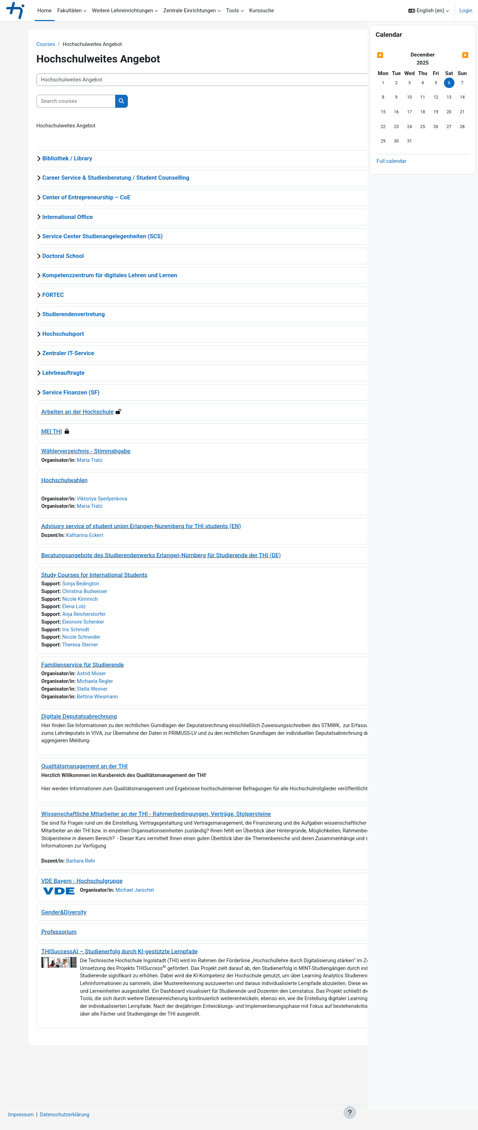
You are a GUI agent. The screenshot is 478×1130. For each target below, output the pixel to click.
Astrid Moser (82, 679)
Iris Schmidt (65, 634)
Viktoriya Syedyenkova (93, 500)
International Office (56, 217)
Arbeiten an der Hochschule (66, 413)
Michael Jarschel (125, 915)
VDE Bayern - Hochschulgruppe (70, 905)
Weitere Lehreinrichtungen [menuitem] (122, 10)
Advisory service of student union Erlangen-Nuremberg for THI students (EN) (130, 528)
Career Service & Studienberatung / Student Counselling (104, 178)
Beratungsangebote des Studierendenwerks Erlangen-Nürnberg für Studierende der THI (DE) (149, 557)
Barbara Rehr (70, 886)
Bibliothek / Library (56, 159)
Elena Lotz (64, 610)
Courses (34, 44)
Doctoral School (51, 256)
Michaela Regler (85, 687)
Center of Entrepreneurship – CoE (75, 198)
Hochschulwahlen (53, 481)
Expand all (342, 145)
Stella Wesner (83, 695)
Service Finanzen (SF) (59, 393)
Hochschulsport (52, 334)
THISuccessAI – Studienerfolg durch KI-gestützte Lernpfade (108, 976)
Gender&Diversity (52, 937)
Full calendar (391, 180)
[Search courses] (64, 101)
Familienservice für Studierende (71, 669)
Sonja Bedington (71, 586)
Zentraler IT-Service (57, 354)
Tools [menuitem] (232, 10)
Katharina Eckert (74, 537)
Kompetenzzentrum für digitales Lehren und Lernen (98, 276)
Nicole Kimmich (70, 602)
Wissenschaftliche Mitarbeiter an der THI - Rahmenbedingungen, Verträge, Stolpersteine (145, 829)
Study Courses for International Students (83, 577)
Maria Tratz (80, 461)
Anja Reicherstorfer (74, 618)
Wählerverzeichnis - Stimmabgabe (74, 452)
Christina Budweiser (75, 594)
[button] (428, 10)
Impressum (38, 1115)
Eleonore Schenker (73, 626)
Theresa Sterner (70, 649)
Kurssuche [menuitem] (261, 10)
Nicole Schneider (71, 642)
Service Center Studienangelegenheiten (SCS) (91, 237)
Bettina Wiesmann (88, 702)
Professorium (47, 956)
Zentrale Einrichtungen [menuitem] (189, 10)
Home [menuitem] (45, 10)
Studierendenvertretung (62, 315)
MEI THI (40, 432)
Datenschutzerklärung (83, 1115)
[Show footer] (349, 1112)
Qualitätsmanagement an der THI (73, 773)
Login (465, 10)
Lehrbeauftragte (52, 373)
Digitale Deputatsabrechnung (68, 722)
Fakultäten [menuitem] (69, 10)
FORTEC (41, 295)
